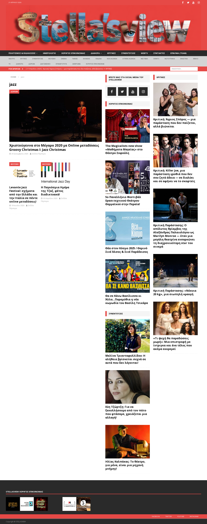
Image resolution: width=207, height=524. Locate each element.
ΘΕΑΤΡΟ (12, 58)
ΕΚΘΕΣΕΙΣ (86, 58)
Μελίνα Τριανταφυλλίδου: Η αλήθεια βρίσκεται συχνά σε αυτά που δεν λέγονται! (125, 358)
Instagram (194, 516)
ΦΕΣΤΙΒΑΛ (144, 58)
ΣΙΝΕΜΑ (64, 58)
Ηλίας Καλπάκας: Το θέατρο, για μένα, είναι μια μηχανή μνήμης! (125, 464)
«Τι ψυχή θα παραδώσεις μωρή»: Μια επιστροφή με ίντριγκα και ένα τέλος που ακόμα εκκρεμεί (172, 343)
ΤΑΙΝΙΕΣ (75, 58)
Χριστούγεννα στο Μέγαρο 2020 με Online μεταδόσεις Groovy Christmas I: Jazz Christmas (54, 147)
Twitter (168, 516)
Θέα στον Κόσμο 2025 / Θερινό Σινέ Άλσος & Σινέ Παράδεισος (126, 249)
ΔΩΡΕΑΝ (32, 64)
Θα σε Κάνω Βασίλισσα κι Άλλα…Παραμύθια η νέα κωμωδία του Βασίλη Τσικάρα (126, 299)
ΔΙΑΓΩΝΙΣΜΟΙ (45, 64)
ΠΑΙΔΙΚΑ (99, 58)
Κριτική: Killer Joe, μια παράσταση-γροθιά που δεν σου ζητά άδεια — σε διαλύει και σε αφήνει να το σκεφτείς (174, 175)
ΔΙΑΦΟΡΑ (95, 53)
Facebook (156, 516)
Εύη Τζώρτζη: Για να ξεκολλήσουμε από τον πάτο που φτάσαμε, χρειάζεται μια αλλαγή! (126, 412)
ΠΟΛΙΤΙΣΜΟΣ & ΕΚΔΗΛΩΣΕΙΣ (22, 53)
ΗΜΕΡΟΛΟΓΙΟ (49, 53)
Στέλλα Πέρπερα (39, 153)
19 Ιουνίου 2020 (17, 205)
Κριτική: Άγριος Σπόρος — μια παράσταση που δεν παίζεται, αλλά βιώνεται (174, 122)
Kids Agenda (112, 58)
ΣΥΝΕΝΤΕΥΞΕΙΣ (128, 53)
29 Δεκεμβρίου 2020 (19, 153)
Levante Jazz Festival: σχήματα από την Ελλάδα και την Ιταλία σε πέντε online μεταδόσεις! (23, 194)
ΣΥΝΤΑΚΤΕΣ (159, 53)
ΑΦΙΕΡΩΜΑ (76, 64)
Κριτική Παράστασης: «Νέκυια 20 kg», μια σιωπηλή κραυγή (174, 292)
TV (10, 64)
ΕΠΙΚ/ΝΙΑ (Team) (178, 53)
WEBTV (144, 53)
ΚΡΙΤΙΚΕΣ (111, 53)
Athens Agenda (129, 58)
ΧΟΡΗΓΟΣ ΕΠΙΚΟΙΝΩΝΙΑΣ (73, 53)
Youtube (180, 516)
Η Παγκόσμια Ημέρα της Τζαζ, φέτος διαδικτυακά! (55, 190)
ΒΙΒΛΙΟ (195, 58)
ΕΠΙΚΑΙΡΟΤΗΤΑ (61, 64)
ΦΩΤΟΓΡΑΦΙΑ (170, 58)
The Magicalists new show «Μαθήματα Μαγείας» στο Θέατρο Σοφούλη (124, 149)
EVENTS (156, 58)
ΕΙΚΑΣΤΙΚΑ (184, 58)
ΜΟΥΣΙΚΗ (51, 58)
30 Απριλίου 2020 (50, 198)
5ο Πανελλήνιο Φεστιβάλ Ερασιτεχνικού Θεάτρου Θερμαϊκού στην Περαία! (123, 200)
